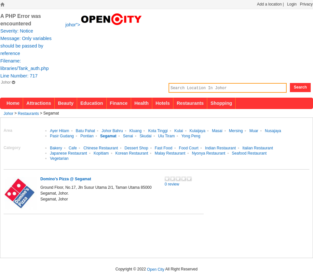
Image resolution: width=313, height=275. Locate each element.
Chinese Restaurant (100, 147)
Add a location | (270, 4)
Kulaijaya (198, 130)
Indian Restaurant (220, 147)
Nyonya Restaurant (208, 153)
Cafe (73, 147)
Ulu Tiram (166, 135)
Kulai (178, 130)
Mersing (236, 130)
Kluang (135, 130)
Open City (155, 269)
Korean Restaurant (132, 153)
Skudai (146, 135)
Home (13, 103)
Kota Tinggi (158, 130)
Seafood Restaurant (249, 153)
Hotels (163, 103)
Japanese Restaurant (68, 153)
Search (300, 87)
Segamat (108, 135)
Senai (128, 135)
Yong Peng (190, 135)
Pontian (87, 135)
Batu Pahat (85, 130)
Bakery (56, 147)
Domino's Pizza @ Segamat (65, 178)
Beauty (66, 103)
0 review (172, 184)
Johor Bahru (112, 130)
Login (291, 4)
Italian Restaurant (257, 147)
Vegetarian (59, 158)
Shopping (221, 103)
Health (141, 103)
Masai (217, 130)
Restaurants (190, 103)
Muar (253, 130)
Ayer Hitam (59, 130)
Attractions (38, 103)
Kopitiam (101, 153)
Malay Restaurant (170, 153)
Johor (8, 82)
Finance (119, 103)
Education (91, 103)
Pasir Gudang (62, 135)
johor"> (104, 24)
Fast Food (163, 147)
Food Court (188, 147)
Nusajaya (273, 130)
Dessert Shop (136, 147)
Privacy (306, 4)
